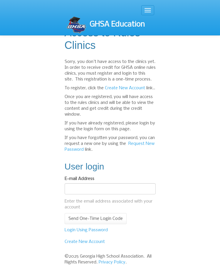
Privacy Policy (112, 262)
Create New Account (125, 88)
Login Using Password (86, 230)
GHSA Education (105, 25)
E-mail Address (79, 179)
